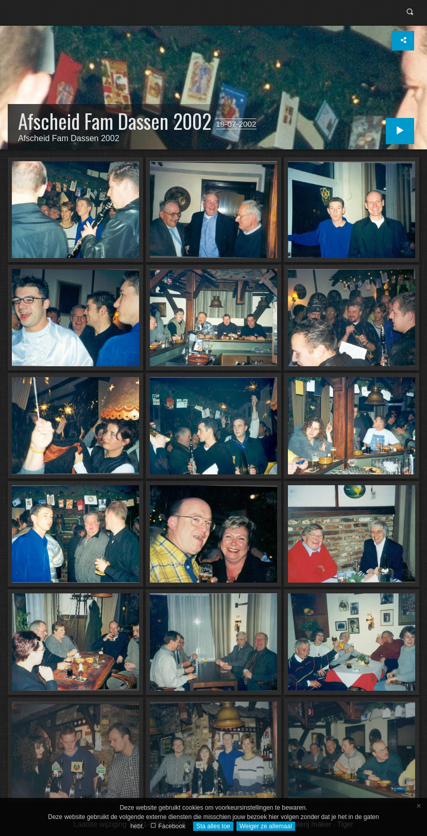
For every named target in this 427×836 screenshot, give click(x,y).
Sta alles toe (213, 826)
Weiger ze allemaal (266, 826)
